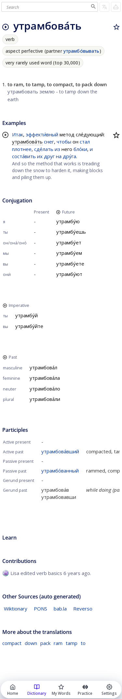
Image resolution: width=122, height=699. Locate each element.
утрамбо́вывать (81, 51)
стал (85, 141)
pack (45, 643)
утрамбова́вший (60, 451)
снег (49, 141)
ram (58, 643)
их (40, 156)
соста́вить (24, 156)
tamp (71, 643)
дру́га (69, 156)
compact (11, 643)
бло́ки (80, 149)
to (83, 643)
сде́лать (43, 149)
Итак (17, 134)
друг (49, 156)
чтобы (64, 141)
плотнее (22, 149)
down (31, 643)
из (57, 149)
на (58, 156)
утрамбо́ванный (60, 470)
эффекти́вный (42, 134)
